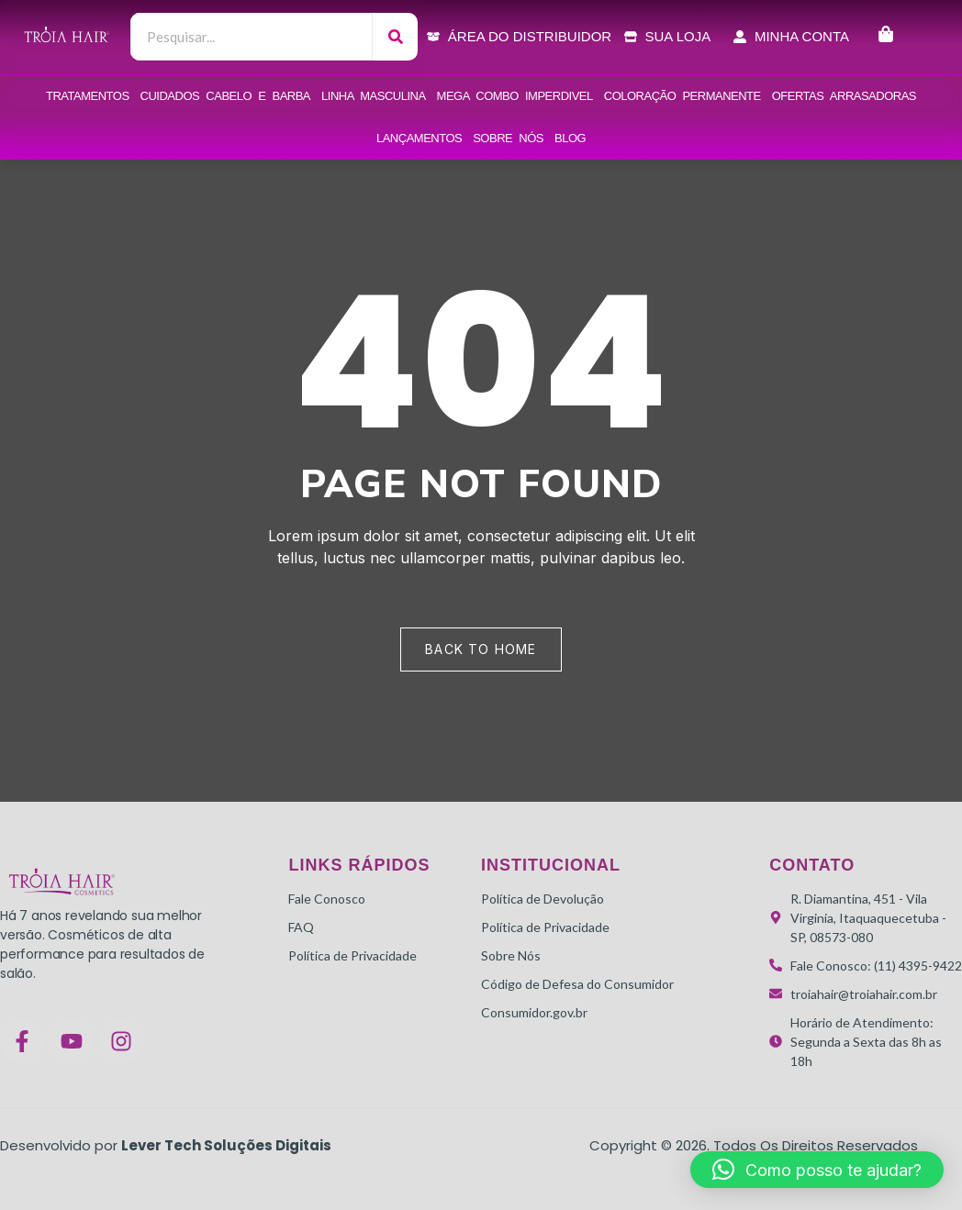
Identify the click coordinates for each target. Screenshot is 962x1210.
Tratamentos (87, 96)
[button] (817, 1169)
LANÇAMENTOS (419, 138)
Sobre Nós (508, 138)
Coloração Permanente (682, 96)
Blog (570, 138)
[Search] (395, 37)
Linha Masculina (373, 96)
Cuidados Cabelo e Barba (225, 96)
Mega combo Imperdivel (515, 96)
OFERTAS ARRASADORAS (844, 96)
